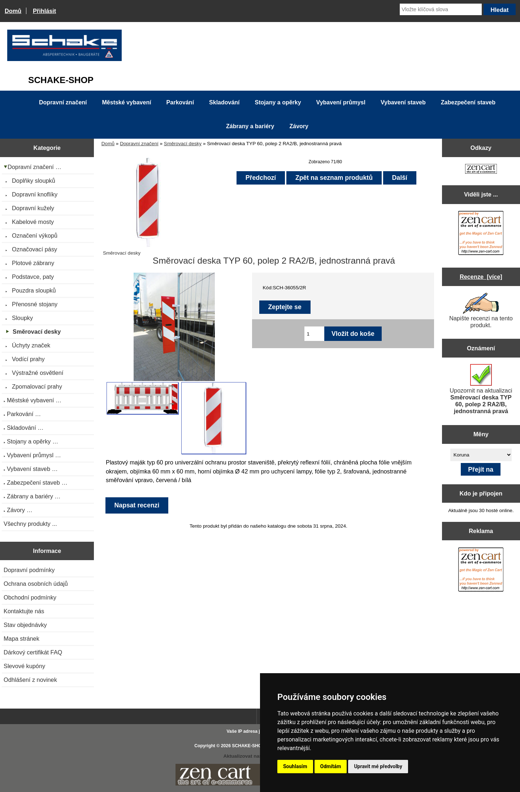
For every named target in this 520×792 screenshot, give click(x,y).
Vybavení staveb (403, 102)
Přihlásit (44, 11)
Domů (13, 11)
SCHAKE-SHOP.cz (251, 745)
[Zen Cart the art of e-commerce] (481, 169)
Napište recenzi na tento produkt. (481, 310)
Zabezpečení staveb (468, 102)
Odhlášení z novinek (30, 679)
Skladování (224, 102)
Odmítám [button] (330, 766)
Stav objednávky (25, 625)
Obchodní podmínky (30, 597)
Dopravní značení (139, 143)
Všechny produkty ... (30, 523)
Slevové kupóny (24, 666)
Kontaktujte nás (24, 611)
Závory (298, 126)
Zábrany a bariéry (250, 126)
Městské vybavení (126, 102)
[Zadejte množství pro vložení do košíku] (314, 333)
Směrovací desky (183, 143)
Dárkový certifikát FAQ (33, 652)
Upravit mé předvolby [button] (378, 766)
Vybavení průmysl (340, 102)
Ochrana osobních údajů (36, 583)
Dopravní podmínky (29, 570)
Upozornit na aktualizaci (481, 389)
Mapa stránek (21, 638)
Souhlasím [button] (295, 766)
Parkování (180, 102)
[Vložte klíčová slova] (441, 9)
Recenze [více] (481, 276)
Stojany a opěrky (278, 102)
